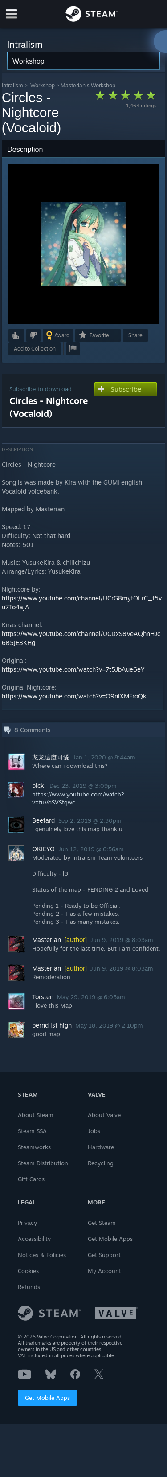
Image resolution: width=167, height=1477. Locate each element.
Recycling (101, 1163)
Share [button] (135, 335)
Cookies (28, 1270)
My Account (104, 1270)
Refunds (29, 1286)
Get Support (104, 1254)
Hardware (101, 1147)
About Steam (35, 1114)
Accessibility (34, 1238)
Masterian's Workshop (88, 85)
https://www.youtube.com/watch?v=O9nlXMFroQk (74, 696)
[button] (16, 335)
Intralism (12, 85)
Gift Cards (31, 1179)
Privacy (27, 1222)
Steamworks (34, 1147)
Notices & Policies (42, 1254)
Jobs (94, 1130)
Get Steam (102, 1222)
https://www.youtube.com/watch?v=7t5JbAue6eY (73, 669)
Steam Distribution (43, 1163)
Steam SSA (32, 1130)
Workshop (42, 85)
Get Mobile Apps (47, 1397)
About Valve (104, 1114)
